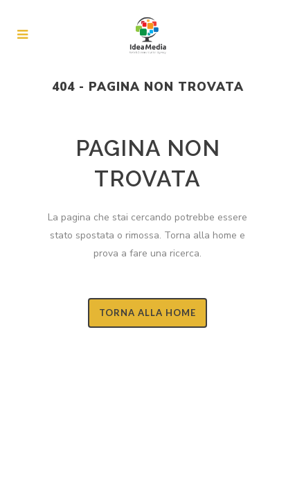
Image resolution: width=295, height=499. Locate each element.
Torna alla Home (147, 312)
